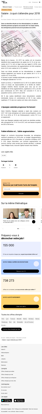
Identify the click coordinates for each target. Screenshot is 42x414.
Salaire (4, 155)
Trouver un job (18, 7)
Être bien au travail (28, 7)
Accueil (3, 337)
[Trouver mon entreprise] (35, 2)
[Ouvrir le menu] (39, 2)
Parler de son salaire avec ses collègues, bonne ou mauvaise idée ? (16, 221)
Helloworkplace (5, 352)
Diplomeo (3, 365)
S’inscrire (21, 193)
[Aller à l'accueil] (4, 2)
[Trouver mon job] (30, 2)
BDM (2, 355)
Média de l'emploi (10, 337)
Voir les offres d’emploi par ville (11, 329)
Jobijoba (3, 359)
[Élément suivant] (39, 228)
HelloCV (3, 349)
